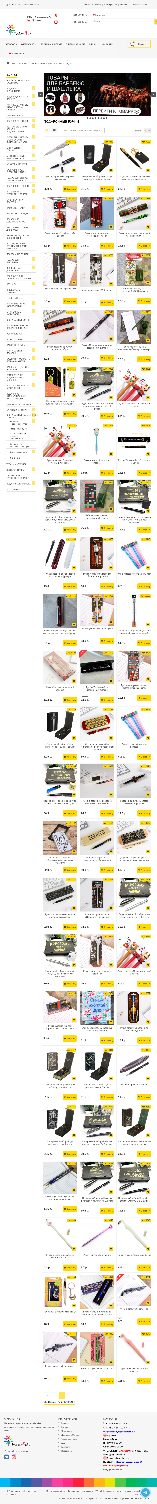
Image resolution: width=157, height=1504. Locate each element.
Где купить (100, 15)
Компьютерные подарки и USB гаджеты (14, 377)
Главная (14, 63)
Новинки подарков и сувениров (18, 81)
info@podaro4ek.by (112, 1469)
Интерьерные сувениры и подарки (17, 193)
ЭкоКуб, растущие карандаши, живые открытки (16, 246)
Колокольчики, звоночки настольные (18, 277)
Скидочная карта (69, 1439)
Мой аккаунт (15, 4)
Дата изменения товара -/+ (90, 130)
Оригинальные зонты (18, 320)
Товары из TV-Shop (16, 464)
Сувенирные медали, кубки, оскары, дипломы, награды (17, 140)
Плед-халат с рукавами (13, 291)
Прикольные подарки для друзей (18, 228)
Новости (124, 4)
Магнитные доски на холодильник (17, 236)
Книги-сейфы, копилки (13, 149)
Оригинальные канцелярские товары (47, 63)
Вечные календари (18, 452)
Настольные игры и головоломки (16, 305)
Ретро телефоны (15, 333)
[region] (97, 96)
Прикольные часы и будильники (17, 386)
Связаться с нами (32, 4)
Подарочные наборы (17, 186)
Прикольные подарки (18, 254)
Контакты (65, 1446)
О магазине (66, 1431)
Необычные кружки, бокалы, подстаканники (17, 129)
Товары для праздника (12, 261)
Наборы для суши (15, 345)
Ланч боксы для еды (17, 213)
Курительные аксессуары (13, 313)
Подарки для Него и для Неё (17, 98)
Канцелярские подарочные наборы (19, 445)
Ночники (11, 284)
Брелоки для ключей (17, 410)
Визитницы (15, 457)
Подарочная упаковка (18, 483)
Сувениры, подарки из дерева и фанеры (18, 360)
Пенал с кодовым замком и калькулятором (18, 436)
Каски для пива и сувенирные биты (16, 171)
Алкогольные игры (16, 164)
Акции (64, 1442)
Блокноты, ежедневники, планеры (20, 422)
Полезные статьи (139, 4)
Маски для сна (14, 298)
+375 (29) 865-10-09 (78, 22)
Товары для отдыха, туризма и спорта (17, 179)
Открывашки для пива (18, 404)
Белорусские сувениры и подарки (17, 476)
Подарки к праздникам (13, 89)
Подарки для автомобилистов (15, 220)
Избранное (66, 1450)
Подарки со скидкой (17, 121)
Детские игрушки (15, 470)
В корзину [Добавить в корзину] (70, 189)
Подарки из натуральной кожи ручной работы (16, 396)
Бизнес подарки (15, 339)
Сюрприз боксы (14, 115)
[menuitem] (11, 44)
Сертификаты (110, 4)
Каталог (24, 63)
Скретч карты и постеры (14, 201)
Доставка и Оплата (70, 1435)
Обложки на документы (13, 269)
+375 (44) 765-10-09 (78, 15)
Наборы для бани (15, 208)
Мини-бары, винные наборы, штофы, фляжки (17, 107)
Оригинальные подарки (14, 352)
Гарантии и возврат (92, 4)
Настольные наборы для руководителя (17, 326)
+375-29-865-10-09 (116, 1427)
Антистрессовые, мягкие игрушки (15, 157)
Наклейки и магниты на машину (17, 368)
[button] (97, 94)
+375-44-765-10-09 (116, 1423)
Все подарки (13, 489)
